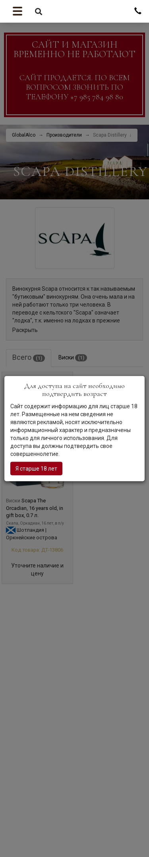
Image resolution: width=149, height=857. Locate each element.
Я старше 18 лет (36, 468)
